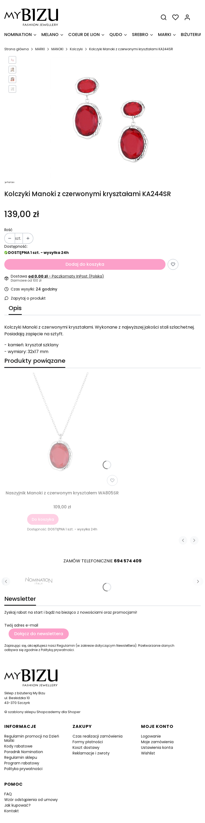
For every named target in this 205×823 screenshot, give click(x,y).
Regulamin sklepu (20, 757)
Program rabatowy (21, 763)
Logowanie (151, 736)
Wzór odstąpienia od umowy (31, 799)
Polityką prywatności (57, 650)
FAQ (8, 794)
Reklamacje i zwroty (91, 753)
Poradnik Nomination (23, 751)
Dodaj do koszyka (85, 264)
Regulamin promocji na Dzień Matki (31, 738)
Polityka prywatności (23, 768)
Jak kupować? (17, 805)
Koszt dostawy (86, 747)
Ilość (8, 230)
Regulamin (66, 645)
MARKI (40, 49)
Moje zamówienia (157, 742)
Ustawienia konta (157, 747)
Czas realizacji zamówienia (98, 736)
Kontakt (11, 811)
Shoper (74, 712)
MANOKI (57, 49)
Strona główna (16, 49)
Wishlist (148, 753)
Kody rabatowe (18, 746)
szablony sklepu (22, 712)
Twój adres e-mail (21, 625)
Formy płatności (88, 742)
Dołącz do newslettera (38, 634)
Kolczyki (76, 49)
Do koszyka (43, 519)
